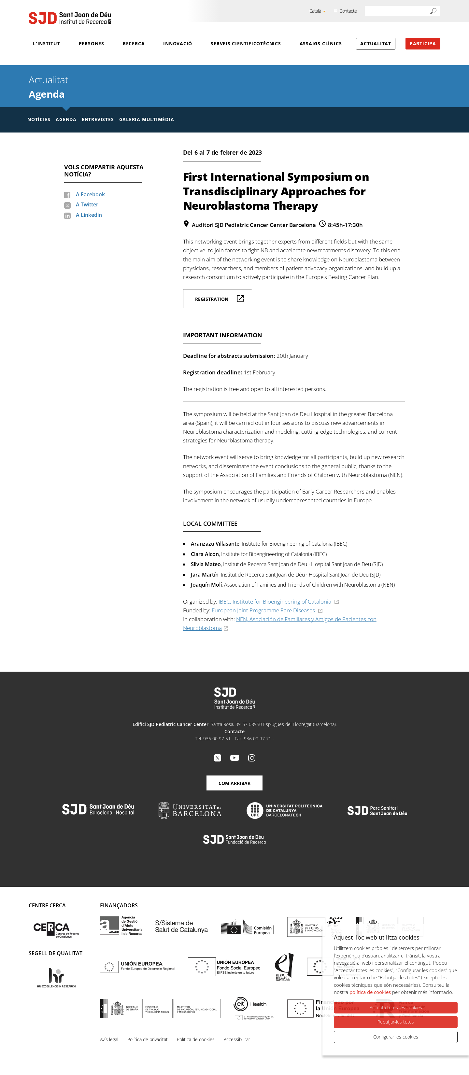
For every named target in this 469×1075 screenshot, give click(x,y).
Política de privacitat (147, 1039)
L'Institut (46, 43)
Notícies (38, 119)
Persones (91, 43)
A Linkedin (89, 214)
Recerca (134, 43)
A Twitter (87, 204)
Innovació (177, 43)
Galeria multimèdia (146, 119)
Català (315, 11)
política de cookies (370, 992)
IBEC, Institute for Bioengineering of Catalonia (276, 601)
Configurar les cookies (395, 1037)
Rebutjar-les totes (395, 1022)
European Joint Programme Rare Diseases (264, 610)
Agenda (46, 94)
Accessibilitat (237, 1039)
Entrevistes (98, 119)
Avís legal (109, 1039)
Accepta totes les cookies (396, 1007)
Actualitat (375, 43)
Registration (211, 299)
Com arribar (234, 783)
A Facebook (90, 194)
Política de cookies (196, 1039)
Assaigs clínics (321, 43)
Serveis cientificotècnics (246, 43)
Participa (423, 43)
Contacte (348, 11)
